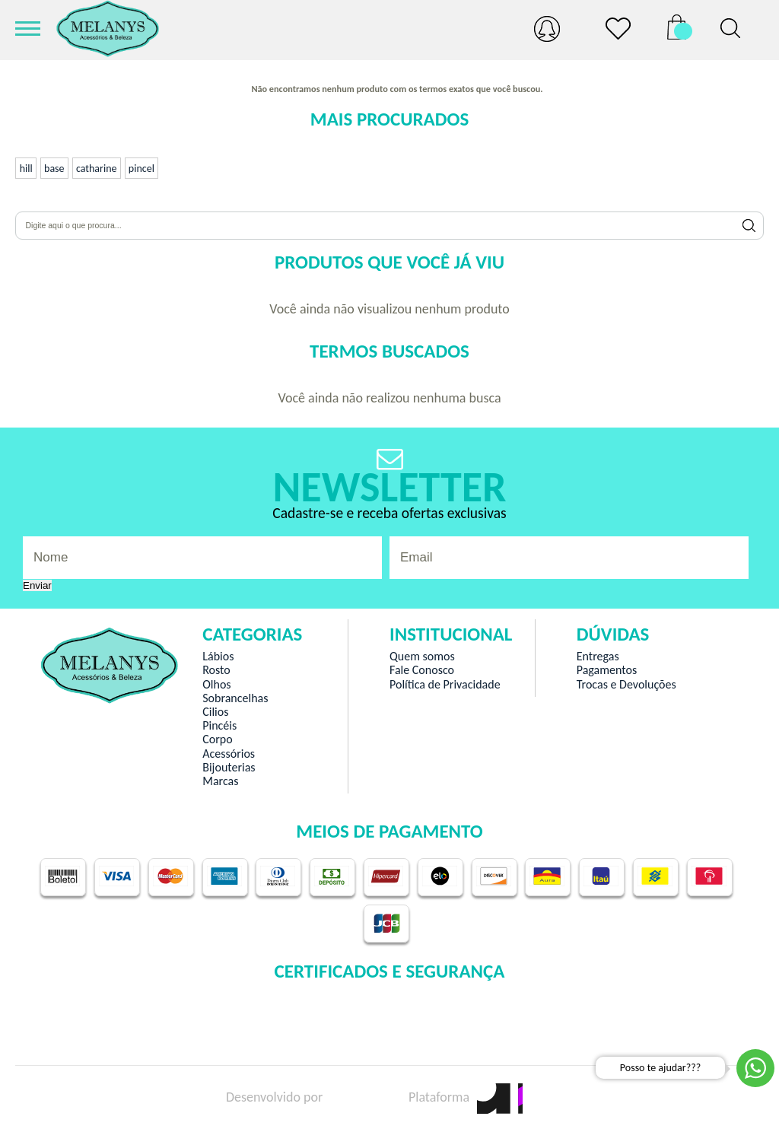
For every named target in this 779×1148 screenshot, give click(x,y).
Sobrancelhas (235, 698)
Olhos (216, 685)
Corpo (217, 739)
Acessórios (228, 754)
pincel (141, 168)
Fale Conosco (422, 670)
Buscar (749, 225)
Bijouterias (228, 767)
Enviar (37, 585)
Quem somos (422, 656)
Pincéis (219, 726)
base (54, 168)
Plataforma (466, 1097)
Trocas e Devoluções (626, 685)
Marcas (220, 781)
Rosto (216, 670)
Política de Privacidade (445, 685)
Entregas (598, 656)
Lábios (218, 656)
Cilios (215, 712)
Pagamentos (607, 670)
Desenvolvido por (301, 1097)
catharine (96, 168)
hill (26, 168)
